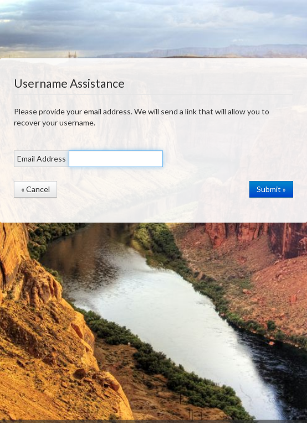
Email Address (41, 158)
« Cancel (35, 189)
